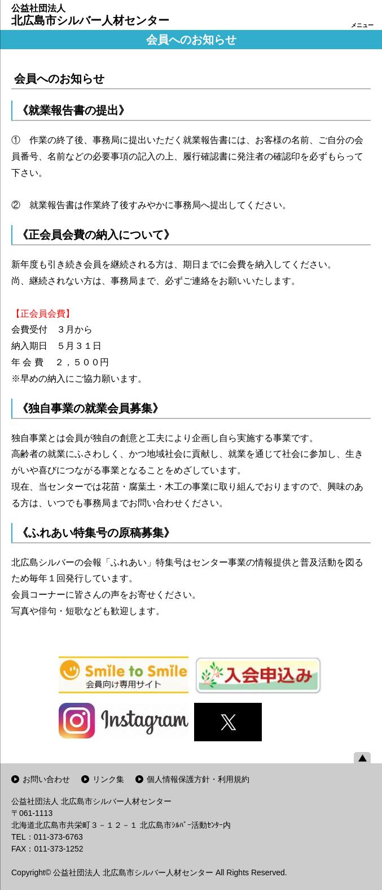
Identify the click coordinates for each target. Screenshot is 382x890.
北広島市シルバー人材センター (90, 15)
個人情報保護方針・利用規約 (198, 779)
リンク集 (108, 779)
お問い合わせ (46, 779)
